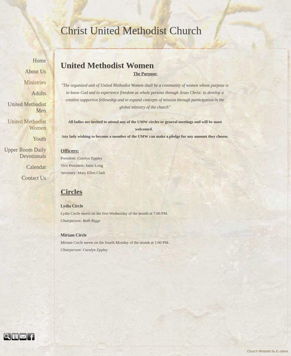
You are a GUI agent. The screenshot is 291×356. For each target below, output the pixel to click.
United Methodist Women (27, 125)
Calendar (36, 167)
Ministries (35, 82)
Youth (39, 139)
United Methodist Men (27, 107)
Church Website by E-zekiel (267, 351)
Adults (39, 93)
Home (39, 61)
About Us (35, 72)
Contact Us (34, 178)
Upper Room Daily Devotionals (25, 153)
